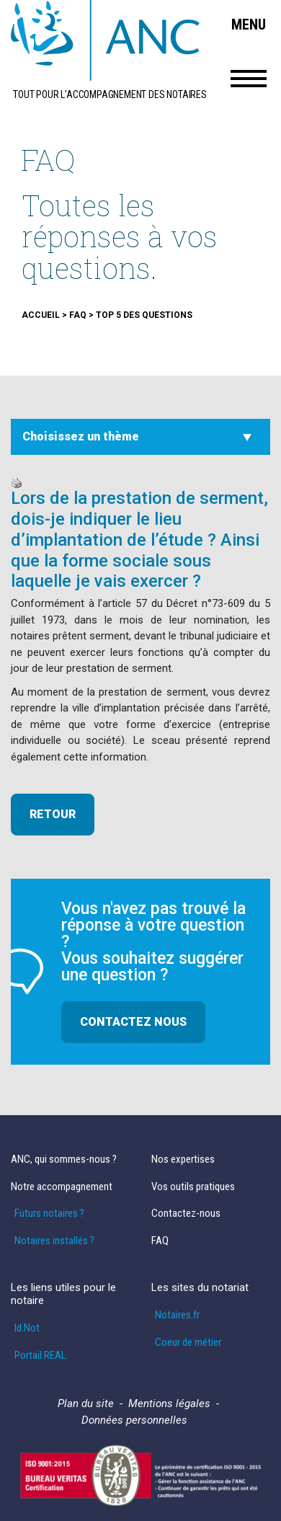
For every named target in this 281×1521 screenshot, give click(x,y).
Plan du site (86, 1403)
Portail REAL (40, 1355)
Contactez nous (133, 1022)
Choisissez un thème (80, 436)
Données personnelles (134, 1420)
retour (53, 814)
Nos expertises (183, 1159)
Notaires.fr (177, 1315)
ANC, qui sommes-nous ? (64, 1159)
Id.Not (27, 1328)
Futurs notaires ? (49, 1213)
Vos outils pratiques (193, 1187)
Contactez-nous (185, 1213)
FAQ (160, 1241)
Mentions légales (169, 1403)
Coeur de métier (188, 1342)
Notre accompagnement (61, 1187)
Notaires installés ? (54, 1241)
